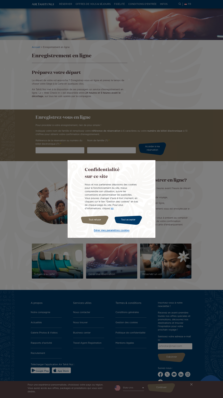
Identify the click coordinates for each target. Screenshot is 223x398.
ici (112, 209)
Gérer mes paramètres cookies (111, 230)
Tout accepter (128, 220)
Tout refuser (95, 220)
